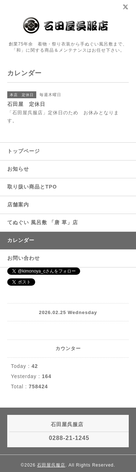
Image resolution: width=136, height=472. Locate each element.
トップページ (23, 151)
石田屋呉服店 (51, 465)
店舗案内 (18, 204)
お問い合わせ (23, 258)
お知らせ (18, 169)
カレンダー (20, 240)
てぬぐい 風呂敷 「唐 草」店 (42, 222)
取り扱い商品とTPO (32, 187)
